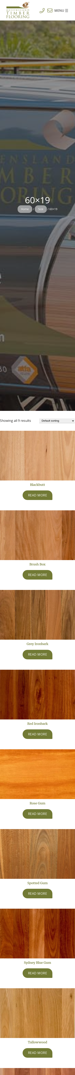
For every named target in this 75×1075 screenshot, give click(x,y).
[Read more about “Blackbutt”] (38, 495)
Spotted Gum (37, 883)
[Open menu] (56, 10)
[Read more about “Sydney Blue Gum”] (38, 973)
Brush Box (37, 564)
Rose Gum (37, 803)
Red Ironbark (37, 723)
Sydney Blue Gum (37, 962)
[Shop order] (57, 420)
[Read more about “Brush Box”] (38, 575)
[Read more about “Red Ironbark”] (38, 734)
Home (25, 209)
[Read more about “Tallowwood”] (38, 1053)
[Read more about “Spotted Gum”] (38, 893)
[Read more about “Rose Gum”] (38, 814)
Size (40, 209)
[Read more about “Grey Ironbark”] (38, 654)
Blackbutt (37, 484)
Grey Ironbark (37, 644)
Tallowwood (37, 1042)
